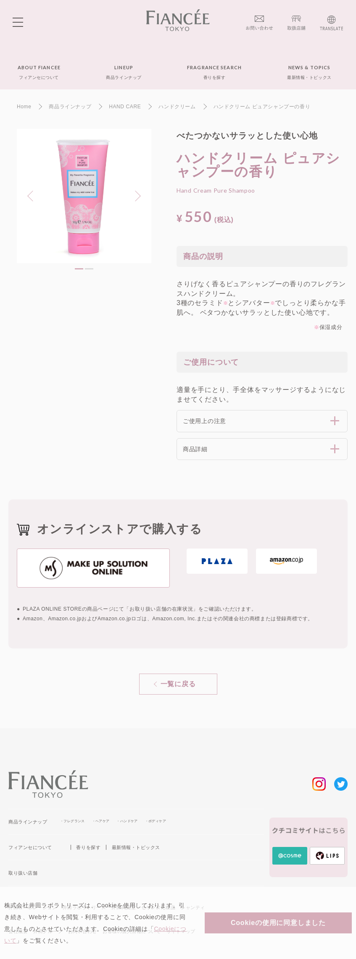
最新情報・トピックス (136, 847)
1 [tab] (79, 268)
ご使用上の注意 (204, 421)
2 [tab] (89, 268)
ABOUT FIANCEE (39, 72)
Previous (33, 195)
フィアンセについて (30, 847)
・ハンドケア (126, 821)
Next (133, 195)
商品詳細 (195, 449)
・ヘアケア (101, 821)
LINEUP (123, 72)
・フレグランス (72, 821)
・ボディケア (155, 821)
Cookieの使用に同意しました (278, 922)
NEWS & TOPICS (309, 72)
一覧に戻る (178, 683)
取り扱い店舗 (22, 872)
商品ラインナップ (27, 821)
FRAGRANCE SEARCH (214, 72)
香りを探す (88, 847)
